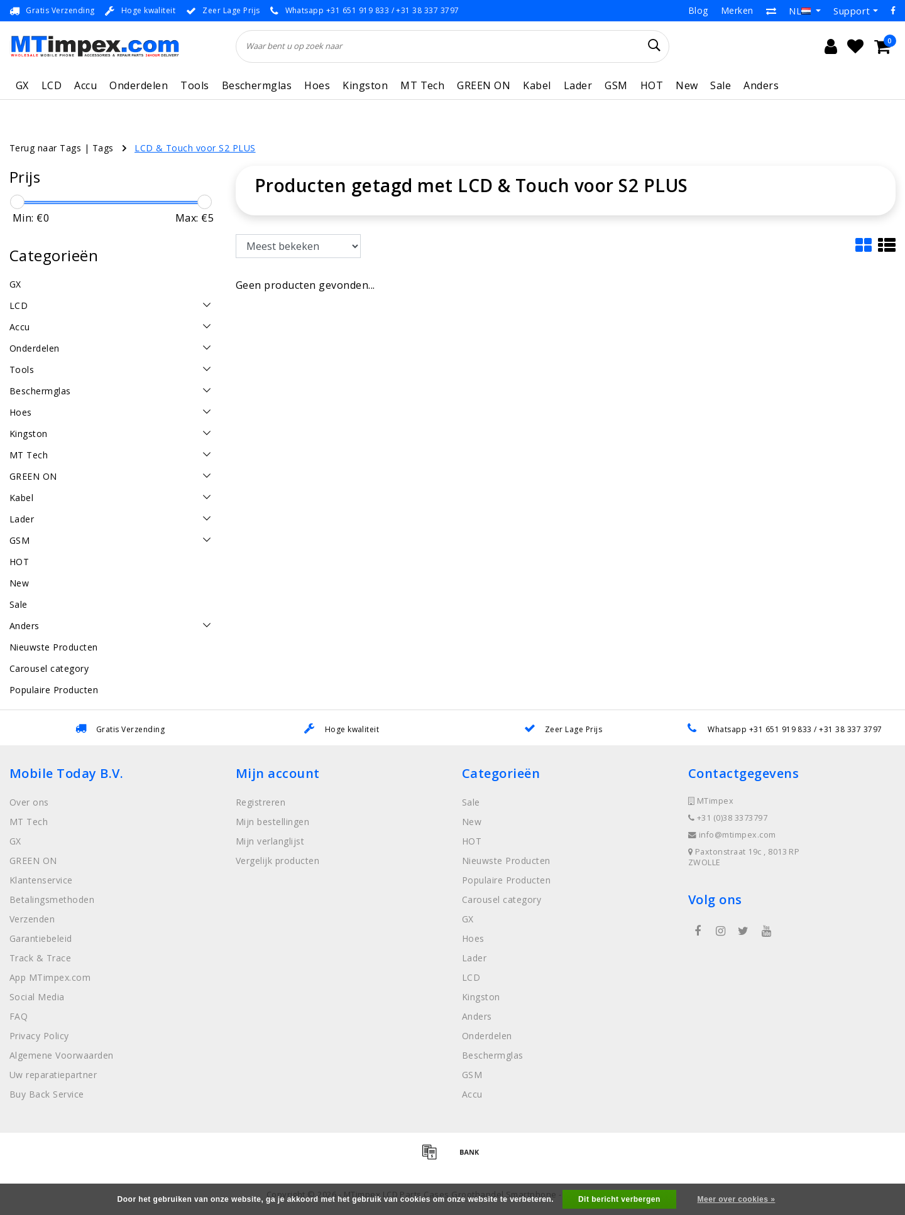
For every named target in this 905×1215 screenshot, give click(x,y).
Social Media (37, 997)
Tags (103, 148)
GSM (616, 85)
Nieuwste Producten (506, 861)
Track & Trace (40, 958)
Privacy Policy (39, 1036)
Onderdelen (138, 85)
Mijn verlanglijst (270, 841)
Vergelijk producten (277, 861)
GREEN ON (483, 85)
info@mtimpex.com (732, 834)
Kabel (537, 85)
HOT (651, 85)
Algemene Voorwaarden (61, 1055)
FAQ (18, 1016)
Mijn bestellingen (272, 822)
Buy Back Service (46, 1094)
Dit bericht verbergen (619, 1199)
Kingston (365, 85)
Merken (737, 10)
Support (851, 10)
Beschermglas (257, 85)
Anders (761, 85)
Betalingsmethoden (51, 899)
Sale (720, 85)
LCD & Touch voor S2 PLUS (195, 148)
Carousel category (501, 899)
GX (22, 85)
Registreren (260, 802)
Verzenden (32, 919)
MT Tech (422, 85)
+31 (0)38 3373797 (727, 818)
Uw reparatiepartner (53, 1075)
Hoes (317, 85)
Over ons (29, 802)
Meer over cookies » (737, 1199)
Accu (85, 85)
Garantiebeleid (40, 938)
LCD (51, 85)
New (687, 85)
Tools (194, 85)
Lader (578, 85)
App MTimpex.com (49, 977)
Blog (698, 10)
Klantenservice (41, 880)
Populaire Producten (506, 880)
